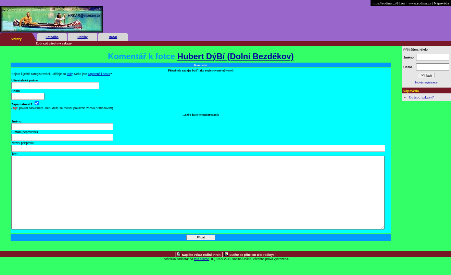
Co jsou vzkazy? (421, 97)
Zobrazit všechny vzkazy (54, 43)
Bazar (113, 37)
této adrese (201, 273)
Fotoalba (52, 37)
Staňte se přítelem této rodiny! (251, 269)
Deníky (82, 37)
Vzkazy (16, 39)
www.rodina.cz (419, 3)
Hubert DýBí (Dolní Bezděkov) (235, 56)
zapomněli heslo (99, 74)
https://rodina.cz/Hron (388, 3)
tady (69, 74)
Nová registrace (426, 82)
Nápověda (441, 3)
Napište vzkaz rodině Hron (201, 269)
